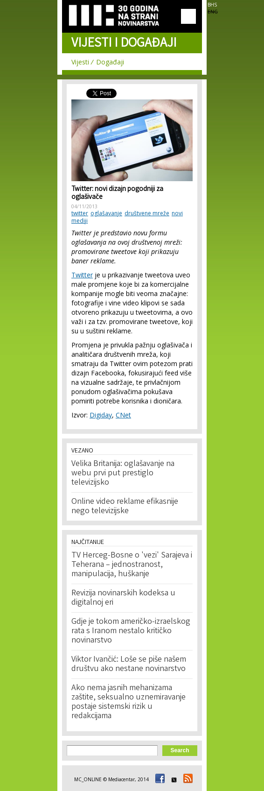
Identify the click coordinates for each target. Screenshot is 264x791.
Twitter (82, 274)
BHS (212, 4)
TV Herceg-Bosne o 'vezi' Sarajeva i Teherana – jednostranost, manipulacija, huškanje (131, 565)
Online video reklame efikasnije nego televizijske (124, 506)
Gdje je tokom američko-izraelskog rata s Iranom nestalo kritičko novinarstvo (130, 631)
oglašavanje (106, 213)
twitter (79, 213)
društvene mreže (147, 213)
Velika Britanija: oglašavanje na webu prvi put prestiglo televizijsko (122, 473)
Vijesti (80, 61)
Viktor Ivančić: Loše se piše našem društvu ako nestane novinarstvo (128, 664)
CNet (123, 414)
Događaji (110, 61)
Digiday (101, 414)
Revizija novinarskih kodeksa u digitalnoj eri (123, 598)
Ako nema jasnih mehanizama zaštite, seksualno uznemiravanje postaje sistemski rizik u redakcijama (128, 702)
